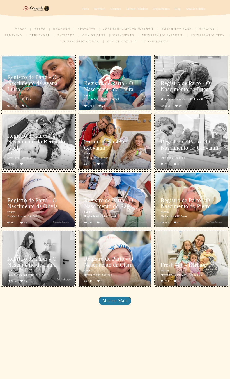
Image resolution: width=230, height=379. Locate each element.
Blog (178, 8)
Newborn (99, 8)
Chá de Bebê (94, 35)
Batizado (66, 35)
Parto (85, 8)
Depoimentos (161, 8)
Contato (186, 368)
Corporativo (157, 41)
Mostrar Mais (115, 300)
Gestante (115, 8)
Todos (21, 29)
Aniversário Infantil (162, 35)
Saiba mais (55, 366)
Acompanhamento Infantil (128, 29)
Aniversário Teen (208, 35)
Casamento (123, 35)
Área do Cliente (195, 8)
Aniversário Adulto (80, 41)
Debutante (40, 35)
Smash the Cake (177, 29)
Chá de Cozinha (122, 41)
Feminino (13, 35)
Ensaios (207, 29)
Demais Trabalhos (137, 8)
